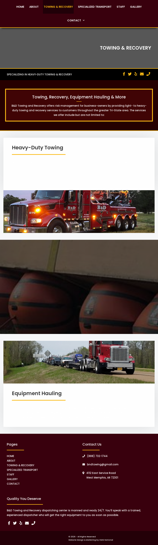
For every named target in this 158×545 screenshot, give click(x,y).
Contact (79, 20)
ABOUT (11, 460)
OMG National (106, 540)
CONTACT (13, 484)
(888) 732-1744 (95, 456)
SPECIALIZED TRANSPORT (22, 470)
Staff (121, 7)
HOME (10, 456)
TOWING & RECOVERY (20, 465)
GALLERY (12, 479)
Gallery (136, 7)
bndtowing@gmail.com (100, 464)
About (34, 7)
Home (20, 7)
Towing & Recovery (58, 7)
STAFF (10, 474)
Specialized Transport (95, 7)
